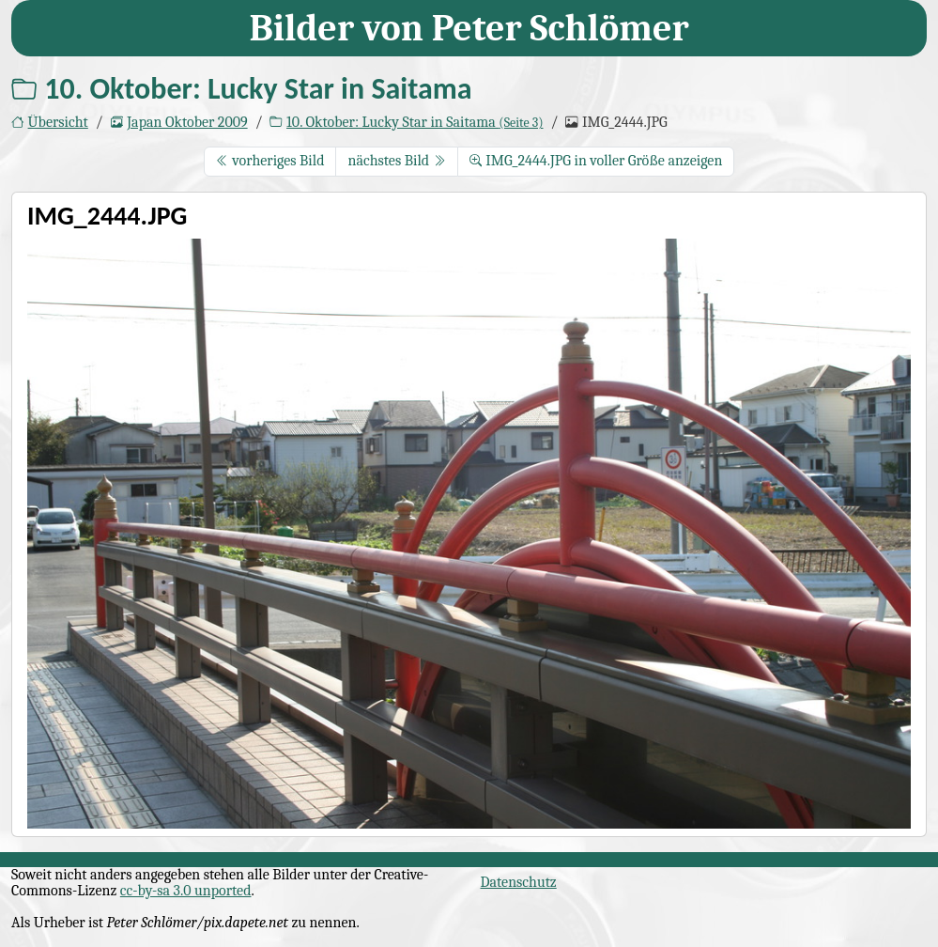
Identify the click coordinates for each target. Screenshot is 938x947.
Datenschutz (519, 882)
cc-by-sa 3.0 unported (186, 890)
